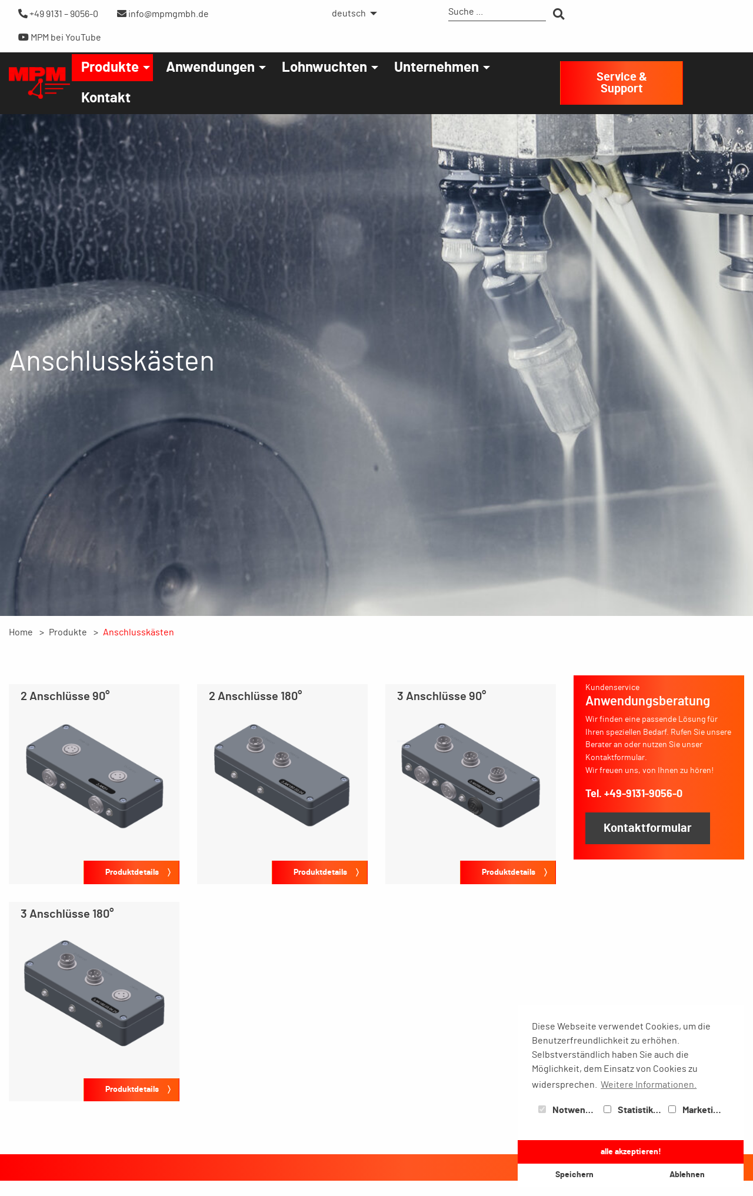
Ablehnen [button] (687, 1174)
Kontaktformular (648, 828)
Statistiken (634, 1110)
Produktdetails (132, 872)
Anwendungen (210, 68)
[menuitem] (351, 13)
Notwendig (568, 1110)
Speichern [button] (574, 1174)
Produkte (110, 68)
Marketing (696, 1110)
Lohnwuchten (324, 68)
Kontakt (106, 98)
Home (21, 632)
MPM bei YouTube (59, 37)
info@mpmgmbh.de (163, 14)
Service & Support (622, 83)
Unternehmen (436, 68)
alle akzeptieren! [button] (631, 1151)
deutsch (349, 13)
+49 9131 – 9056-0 (58, 14)
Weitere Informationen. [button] (649, 1085)
